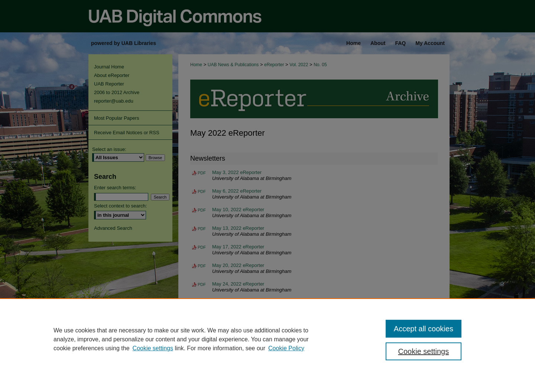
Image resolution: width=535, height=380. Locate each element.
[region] (267, 339)
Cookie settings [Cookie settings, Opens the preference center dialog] (423, 351)
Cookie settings (153, 348)
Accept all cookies (423, 329)
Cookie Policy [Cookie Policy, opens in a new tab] (286, 348)
